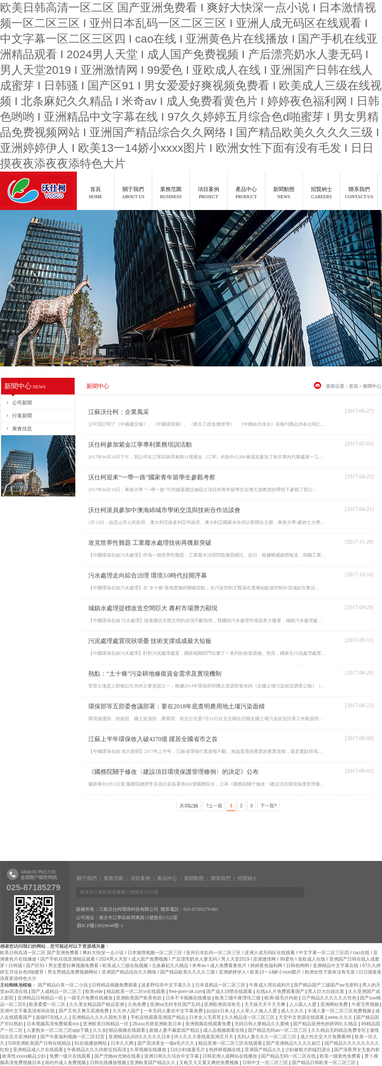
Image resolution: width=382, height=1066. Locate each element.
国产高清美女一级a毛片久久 (166, 1043)
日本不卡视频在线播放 (189, 998)
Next (371, 286)
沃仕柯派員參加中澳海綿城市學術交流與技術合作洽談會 (164, 510)
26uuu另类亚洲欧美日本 (157, 1023)
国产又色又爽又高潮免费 (84, 1010)
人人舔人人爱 (303, 1004)
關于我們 (133, 192)
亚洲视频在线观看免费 (208, 1023)
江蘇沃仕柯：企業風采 (118, 412)
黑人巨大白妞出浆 (326, 991)
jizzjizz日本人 (220, 1010)
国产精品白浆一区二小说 (63, 985)
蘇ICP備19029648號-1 (100, 925)
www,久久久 (341, 1017)
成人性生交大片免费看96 (326, 1036)
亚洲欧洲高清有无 (223, 1004)
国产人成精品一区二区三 (57, 991)
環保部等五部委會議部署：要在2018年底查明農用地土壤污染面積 (176, 706)
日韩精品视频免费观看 (115, 985)
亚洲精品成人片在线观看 (38, 1049)
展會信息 (22, 428)
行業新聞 (22, 415)
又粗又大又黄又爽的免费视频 (209, 1062)
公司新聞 (22, 403)
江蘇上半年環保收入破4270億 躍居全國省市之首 (153, 739)
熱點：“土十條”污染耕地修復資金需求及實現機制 (154, 673)
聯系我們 (359, 192)
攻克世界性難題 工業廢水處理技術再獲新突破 (150, 542)
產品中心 (246, 192)
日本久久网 (123, 1043)
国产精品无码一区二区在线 (289, 1056)
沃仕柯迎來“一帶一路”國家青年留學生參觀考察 (151, 477)
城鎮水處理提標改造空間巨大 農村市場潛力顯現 (153, 608)
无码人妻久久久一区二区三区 (267, 1036)
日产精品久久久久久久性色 (330, 998)
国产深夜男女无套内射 (357, 1049)
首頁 (95, 192)
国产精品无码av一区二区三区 (278, 1030)
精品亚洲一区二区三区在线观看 (230, 1043)
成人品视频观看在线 (224, 1030)
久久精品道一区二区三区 (250, 1017)
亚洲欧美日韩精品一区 (106, 1023)
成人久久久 (293, 1010)
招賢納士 (321, 192)
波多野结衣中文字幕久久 (167, 985)
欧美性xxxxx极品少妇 (24, 1056)
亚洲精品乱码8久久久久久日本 (140, 1036)
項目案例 (208, 192)
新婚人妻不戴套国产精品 (175, 1030)
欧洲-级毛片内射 (281, 998)
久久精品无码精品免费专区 (339, 1030)
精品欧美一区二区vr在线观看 (136, 991)
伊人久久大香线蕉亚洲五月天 (204, 1036)
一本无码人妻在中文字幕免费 (173, 1010)
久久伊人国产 (127, 1010)
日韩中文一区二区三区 (265, 1062)
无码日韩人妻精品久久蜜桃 (262, 1023)
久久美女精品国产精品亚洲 (97, 1004)
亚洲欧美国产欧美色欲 (139, 998)
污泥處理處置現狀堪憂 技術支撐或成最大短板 (150, 641)
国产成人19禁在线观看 (230, 991)
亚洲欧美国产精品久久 (153, 1062)
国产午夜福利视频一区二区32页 (73, 1036)
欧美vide (94, 991)
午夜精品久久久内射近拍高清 (97, 1049)
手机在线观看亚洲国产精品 (158, 1017)
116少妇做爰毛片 (188, 1049)
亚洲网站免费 (334, 1004)
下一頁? (268, 805)
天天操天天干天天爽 (265, 1004)
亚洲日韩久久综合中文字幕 (172, 1056)
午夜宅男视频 (366, 1004)
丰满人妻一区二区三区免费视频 (339, 1010)
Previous (11, 286)
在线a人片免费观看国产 (281, 991)
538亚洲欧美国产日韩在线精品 (40, 1043)
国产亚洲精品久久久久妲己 (294, 1043)
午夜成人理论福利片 (270, 985)
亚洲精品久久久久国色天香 (100, 1017)
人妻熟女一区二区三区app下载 (58, 1030)
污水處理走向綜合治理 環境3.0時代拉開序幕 (147, 575)
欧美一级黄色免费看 (341, 1056)
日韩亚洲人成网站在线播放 (230, 1056)
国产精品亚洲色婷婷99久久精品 (326, 1023)
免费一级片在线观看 (70, 1056)
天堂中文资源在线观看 (302, 1017)
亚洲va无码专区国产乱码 (176, 1004)
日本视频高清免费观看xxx (53, 1023)
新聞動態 (283, 192)
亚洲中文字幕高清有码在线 (28, 1010)
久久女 (100, 1030)
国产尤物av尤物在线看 (118, 1056)
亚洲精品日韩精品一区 (41, 998)
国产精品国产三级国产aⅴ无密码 (327, 985)
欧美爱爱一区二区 (48, 1004)
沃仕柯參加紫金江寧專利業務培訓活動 (140, 444)
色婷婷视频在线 (225, 1049)
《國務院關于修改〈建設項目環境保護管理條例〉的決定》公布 (173, 771)
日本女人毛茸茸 (205, 1017)
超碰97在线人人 (53, 1017)
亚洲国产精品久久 (263, 1049)
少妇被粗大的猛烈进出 (308, 1049)
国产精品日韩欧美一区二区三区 (324, 1062)
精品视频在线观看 (127, 1030)
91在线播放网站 (91, 1043)
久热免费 (137, 1004)
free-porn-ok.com (186, 991)
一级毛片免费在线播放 (90, 998)
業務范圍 (170, 192)
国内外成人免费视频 (66, 1062)
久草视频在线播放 (148, 1049)
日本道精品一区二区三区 (221, 985)
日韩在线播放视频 (108, 1062)
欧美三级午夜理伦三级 (238, 998)
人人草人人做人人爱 (257, 1010)
